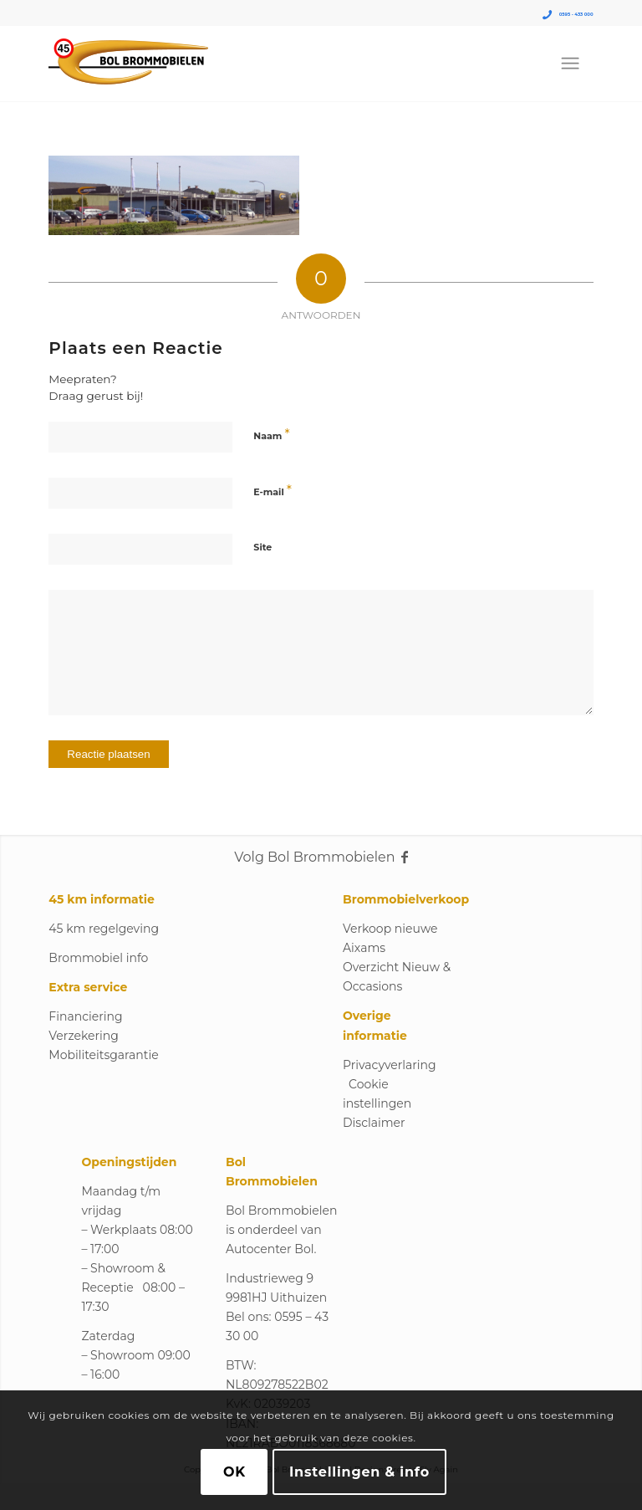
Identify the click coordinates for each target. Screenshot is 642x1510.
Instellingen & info (359, 1472)
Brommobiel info (98, 957)
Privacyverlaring (389, 1064)
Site (262, 547)
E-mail (272, 491)
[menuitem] (570, 63)
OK (234, 1472)
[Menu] (570, 63)
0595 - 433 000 (576, 14)
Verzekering (83, 1035)
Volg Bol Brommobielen (320, 857)
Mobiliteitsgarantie (103, 1054)
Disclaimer (374, 1122)
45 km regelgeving (103, 928)
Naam (271, 435)
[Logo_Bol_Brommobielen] (128, 63)
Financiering (85, 1016)
